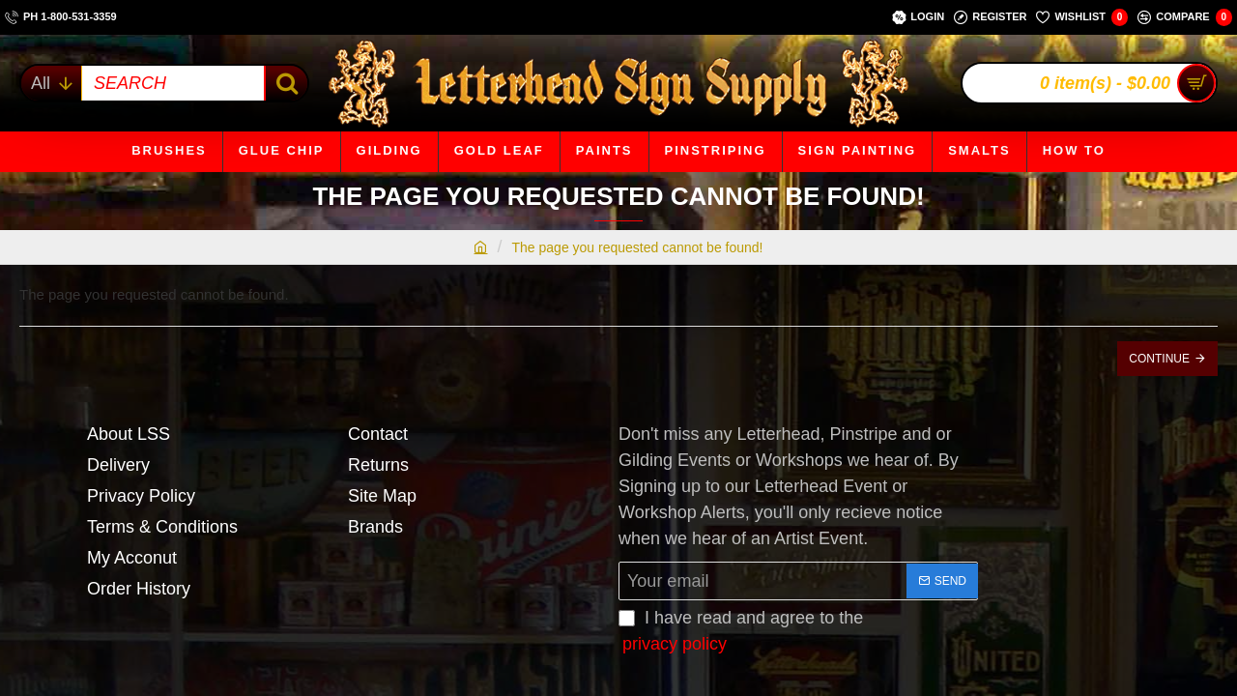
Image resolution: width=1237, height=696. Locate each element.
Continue (1159, 358)
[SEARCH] (285, 83)
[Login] (918, 17)
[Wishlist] (1082, 17)
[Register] (990, 17)
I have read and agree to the (740, 632)
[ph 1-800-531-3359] (61, 17)
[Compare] (1185, 17)
